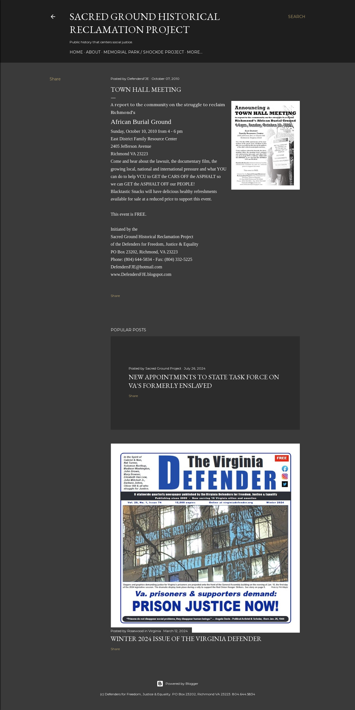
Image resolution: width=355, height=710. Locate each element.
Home (76, 52)
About (93, 52)
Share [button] (55, 79)
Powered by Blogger (177, 683)
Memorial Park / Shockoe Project (143, 52)
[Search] (296, 16)
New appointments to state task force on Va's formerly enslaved (204, 381)
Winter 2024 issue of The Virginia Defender (186, 638)
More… (194, 52)
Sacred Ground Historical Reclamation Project (145, 23)
